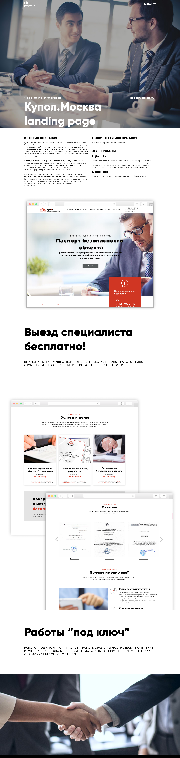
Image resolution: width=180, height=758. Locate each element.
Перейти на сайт (142, 98)
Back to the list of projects (42, 98)
